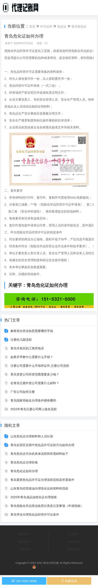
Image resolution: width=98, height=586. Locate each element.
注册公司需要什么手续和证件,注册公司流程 (39, 365)
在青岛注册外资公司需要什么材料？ (34, 383)
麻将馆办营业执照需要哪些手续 (31, 331)
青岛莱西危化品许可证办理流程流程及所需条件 (42, 479)
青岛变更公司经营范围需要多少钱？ (34, 374)
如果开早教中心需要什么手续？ (31, 357)
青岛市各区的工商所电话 (27, 348)
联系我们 (24, 541)
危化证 (61, 26)
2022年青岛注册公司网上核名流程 (33, 409)
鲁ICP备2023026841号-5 (51, 566)
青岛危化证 (78, 26)
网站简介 (24, 534)
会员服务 (73, 534)
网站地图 (73, 549)
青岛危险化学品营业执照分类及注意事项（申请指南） (46, 506)
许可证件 (46, 26)
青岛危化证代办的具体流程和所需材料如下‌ (39, 453)
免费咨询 (69, 581)
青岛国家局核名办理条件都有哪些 (33, 400)
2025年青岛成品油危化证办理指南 (33, 497)
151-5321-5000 (24, 581)
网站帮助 (73, 541)
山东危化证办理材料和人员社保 (31, 436)
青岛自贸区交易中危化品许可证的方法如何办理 (42, 445)
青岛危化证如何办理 (24, 471)
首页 (32, 26)
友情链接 (24, 549)
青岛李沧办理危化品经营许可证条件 (34, 514)
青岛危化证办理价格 (24, 462)
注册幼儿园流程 (21, 339)
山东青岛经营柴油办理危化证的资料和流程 (39, 488)
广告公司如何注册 (22, 391)
